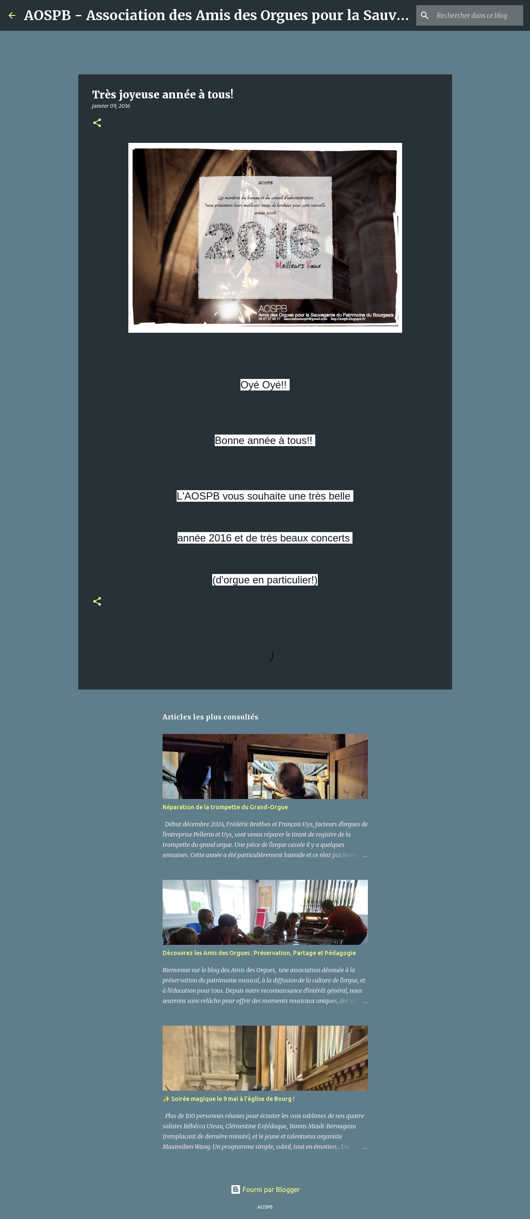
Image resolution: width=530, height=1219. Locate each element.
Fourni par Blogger (265, 1189)
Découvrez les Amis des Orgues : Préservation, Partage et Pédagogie (259, 953)
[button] (97, 123)
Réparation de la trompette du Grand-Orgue (225, 807)
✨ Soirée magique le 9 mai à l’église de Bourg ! (229, 1098)
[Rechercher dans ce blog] (478, 15)
